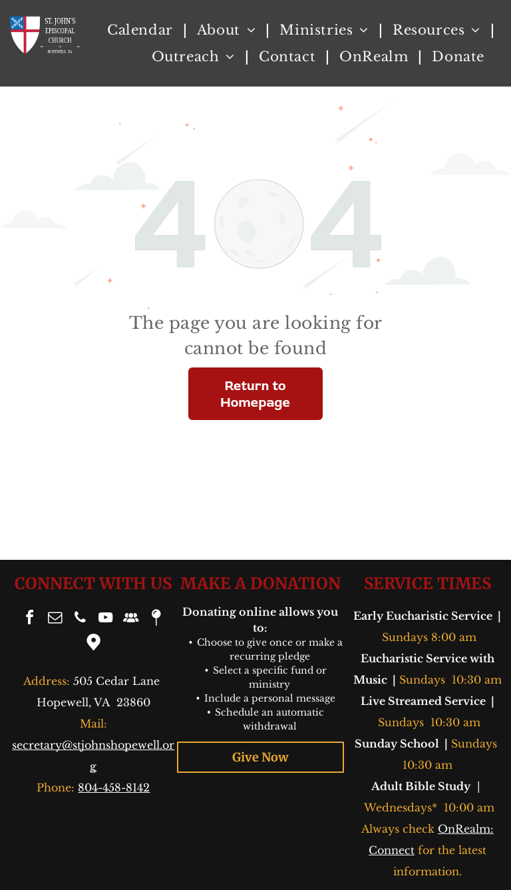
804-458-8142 (114, 787)
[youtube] (105, 619)
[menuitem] (142, 30)
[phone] (80, 619)
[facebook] (30, 619)
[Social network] (131, 619)
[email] (55, 619)
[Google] (93, 644)
